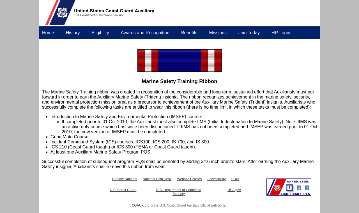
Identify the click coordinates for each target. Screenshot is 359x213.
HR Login (280, 32)
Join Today (249, 32)
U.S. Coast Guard (123, 190)
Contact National (124, 179)
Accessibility (216, 179)
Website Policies (189, 179)
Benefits (189, 32)
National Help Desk (157, 179)
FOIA (235, 179)
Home (48, 32)
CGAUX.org (140, 205)
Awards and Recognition (145, 32)
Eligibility (100, 32)
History (73, 32)
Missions (218, 32)
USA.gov (234, 190)
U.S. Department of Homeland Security (178, 192)
